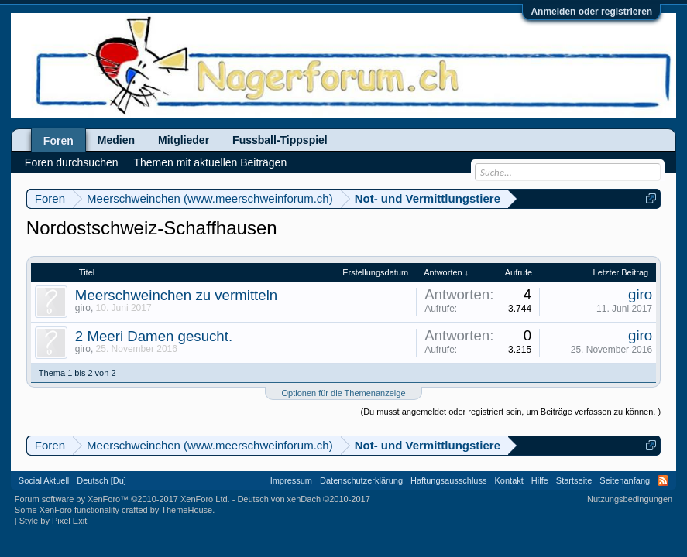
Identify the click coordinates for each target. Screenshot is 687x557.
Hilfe (539, 480)
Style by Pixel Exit (53, 520)
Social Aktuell (44, 480)
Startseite (574, 480)
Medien (116, 140)
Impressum (291, 480)
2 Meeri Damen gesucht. (153, 336)
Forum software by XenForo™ (122, 499)
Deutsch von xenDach (303, 499)
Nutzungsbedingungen (629, 499)
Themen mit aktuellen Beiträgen (210, 162)
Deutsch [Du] (101, 480)
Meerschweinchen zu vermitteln (176, 295)
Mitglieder (183, 140)
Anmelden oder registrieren (591, 11)
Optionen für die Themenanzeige (343, 393)
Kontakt (509, 480)
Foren (58, 141)
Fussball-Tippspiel (280, 140)
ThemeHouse (186, 509)
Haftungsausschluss (448, 480)
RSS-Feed (663, 480)
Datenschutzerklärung (361, 480)
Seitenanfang (624, 480)
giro (83, 307)
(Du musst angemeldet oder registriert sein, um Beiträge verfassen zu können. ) (511, 411)
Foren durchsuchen (72, 162)
